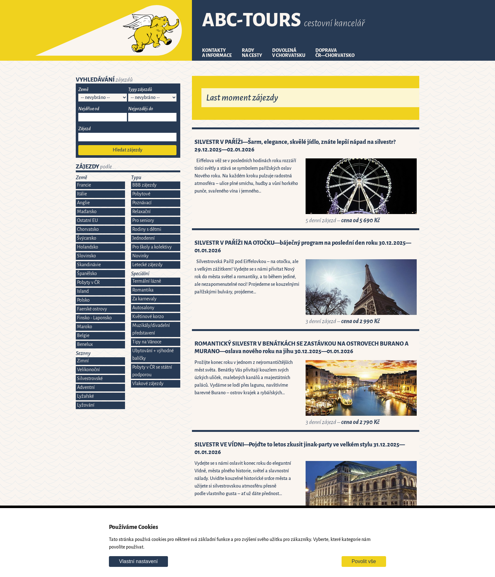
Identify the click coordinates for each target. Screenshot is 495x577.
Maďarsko (87, 212)
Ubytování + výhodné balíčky (153, 354)
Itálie (82, 194)
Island (83, 291)
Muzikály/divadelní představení (151, 329)
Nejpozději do (140, 109)
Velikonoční (88, 370)
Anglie (83, 203)
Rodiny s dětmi (146, 229)
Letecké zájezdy (147, 265)
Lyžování (85, 405)
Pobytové (141, 194)
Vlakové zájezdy (148, 384)
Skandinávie (89, 265)
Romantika (142, 290)
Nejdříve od (88, 109)
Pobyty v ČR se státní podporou (152, 371)
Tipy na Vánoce (146, 342)
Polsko (83, 300)
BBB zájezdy (144, 185)
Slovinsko (86, 256)
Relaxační (141, 212)
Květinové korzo (148, 317)
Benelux (85, 344)
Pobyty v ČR (88, 282)
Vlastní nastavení (138, 561)
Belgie (83, 336)
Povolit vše (364, 561)
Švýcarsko (86, 238)
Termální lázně (146, 281)
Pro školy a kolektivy (152, 247)
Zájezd (84, 129)
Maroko (84, 327)
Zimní (83, 361)
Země (83, 90)
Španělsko (87, 274)
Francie (84, 185)
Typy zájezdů (140, 90)
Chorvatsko (88, 229)
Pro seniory (143, 221)
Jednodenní (143, 238)
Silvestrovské (90, 379)
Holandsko (87, 247)
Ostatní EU (87, 221)
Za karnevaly (144, 299)
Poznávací (142, 203)
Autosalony (143, 308)
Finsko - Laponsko (94, 318)
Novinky (140, 256)
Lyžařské (85, 396)
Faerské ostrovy (92, 309)
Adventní (86, 387)
